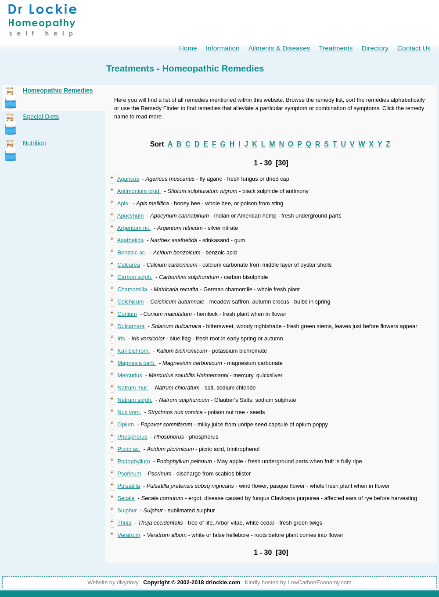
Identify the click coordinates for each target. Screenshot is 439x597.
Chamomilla (133, 289)
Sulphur (127, 510)
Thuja (124, 522)
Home (188, 48)
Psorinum (129, 473)
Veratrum (129, 535)
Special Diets (41, 116)
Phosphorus (133, 436)
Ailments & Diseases (279, 48)
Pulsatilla (129, 486)
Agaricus (128, 178)
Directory (375, 48)
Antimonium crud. (139, 191)
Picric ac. (129, 449)
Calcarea (129, 264)
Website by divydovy (112, 582)
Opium (126, 424)
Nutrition (34, 143)
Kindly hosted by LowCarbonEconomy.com (298, 582)
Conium (127, 314)
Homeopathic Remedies (58, 90)
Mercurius (130, 375)
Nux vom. (129, 412)
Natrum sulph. (135, 400)
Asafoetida (130, 240)
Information (223, 48)
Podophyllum (134, 461)
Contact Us (414, 48)
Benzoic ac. (132, 252)
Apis (123, 203)
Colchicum (131, 301)
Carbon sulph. (135, 277)
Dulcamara (131, 326)
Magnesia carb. (137, 363)
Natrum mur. (133, 387)
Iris (121, 338)
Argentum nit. (134, 228)
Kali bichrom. (134, 350)
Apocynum (130, 215)
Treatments (336, 48)
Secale (126, 498)
